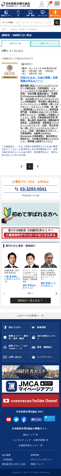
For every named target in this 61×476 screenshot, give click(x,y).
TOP (3, 29)
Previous (3, 293)
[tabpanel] (12, 266)
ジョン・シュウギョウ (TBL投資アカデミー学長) (39, 91)
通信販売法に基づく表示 (14, 464)
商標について (37, 464)
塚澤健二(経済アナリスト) (40, 141)
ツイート (49, 418)
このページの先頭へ (31, 315)
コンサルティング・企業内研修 (29, 440)
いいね (36, 419)
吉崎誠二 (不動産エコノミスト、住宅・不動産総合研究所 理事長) (39, 117)
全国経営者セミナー (28, 445)
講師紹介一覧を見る (30, 300)
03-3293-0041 (30, 189)
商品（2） (45, 43)
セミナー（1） (16, 43)
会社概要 (6, 455)
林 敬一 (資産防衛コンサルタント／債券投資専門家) (39, 109)
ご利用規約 (7, 459)
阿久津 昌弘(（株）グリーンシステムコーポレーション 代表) (39, 128)
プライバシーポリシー (41, 459)
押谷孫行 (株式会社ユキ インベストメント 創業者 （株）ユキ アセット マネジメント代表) (40, 104)
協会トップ (29, 434)
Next (55, 293)
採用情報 (35, 455)
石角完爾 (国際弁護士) (38, 93)
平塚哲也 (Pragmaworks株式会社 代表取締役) (39, 96)
